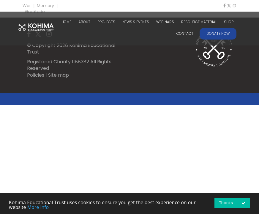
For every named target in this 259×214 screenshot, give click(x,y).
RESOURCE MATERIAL (199, 22)
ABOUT (84, 22)
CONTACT (184, 33)
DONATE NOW (218, 33)
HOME (66, 22)
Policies (35, 75)
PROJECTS (106, 22)
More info (38, 207)
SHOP (228, 22)
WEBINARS (165, 22)
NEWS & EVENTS (135, 22)
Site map (58, 75)
